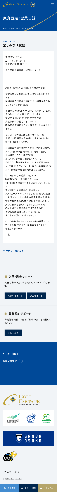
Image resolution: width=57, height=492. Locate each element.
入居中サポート (15, 295)
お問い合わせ (10, 361)
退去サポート (36, 295)
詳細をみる (13, 333)
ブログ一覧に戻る (15, 251)
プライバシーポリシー (12, 472)
